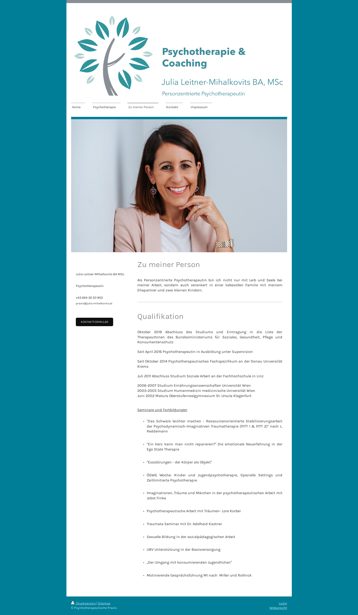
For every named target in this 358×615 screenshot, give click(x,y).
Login (283, 603)
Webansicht (278, 608)
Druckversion (83, 603)
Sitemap (104, 603)
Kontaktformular (94, 322)
